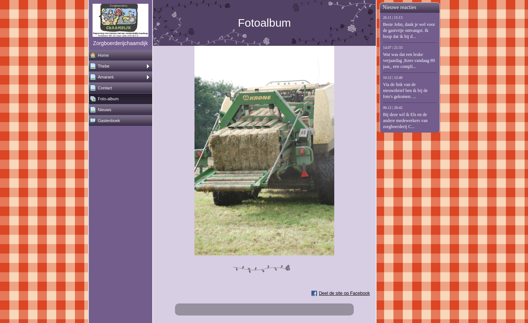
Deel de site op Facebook (344, 293)
